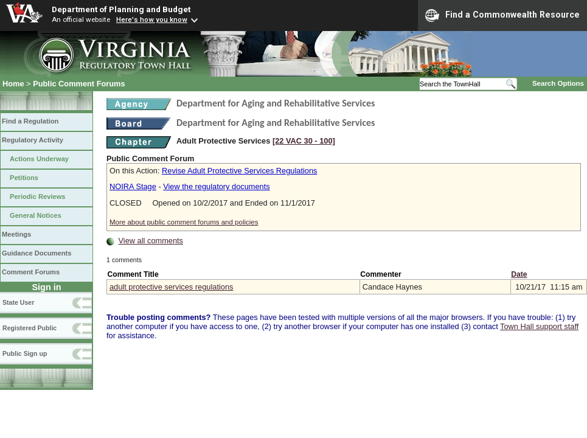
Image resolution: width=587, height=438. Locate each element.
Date (519, 274)
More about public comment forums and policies (184, 222)
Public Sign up (24, 353)
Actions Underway (39, 158)
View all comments (151, 240)
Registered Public (29, 328)
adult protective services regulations (171, 286)
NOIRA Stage (132, 186)
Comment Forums (31, 272)
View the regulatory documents (216, 186)
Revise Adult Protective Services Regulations (239, 170)
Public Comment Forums (79, 83)
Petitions (24, 177)
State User (18, 302)
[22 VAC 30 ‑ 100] (304, 140)
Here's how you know (151, 19)
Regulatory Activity (32, 140)
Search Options (558, 83)
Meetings (16, 234)
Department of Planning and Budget (121, 9)
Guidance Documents (36, 253)
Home (13, 83)
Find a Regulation (30, 121)
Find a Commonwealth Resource (502, 15)
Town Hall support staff (539, 326)
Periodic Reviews (38, 196)
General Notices (35, 215)
